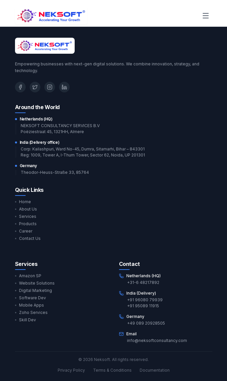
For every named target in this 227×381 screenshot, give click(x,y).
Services (25, 216)
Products (26, 223)
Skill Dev (25, 319)
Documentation (155, 370)
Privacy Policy (71, 370)
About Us (26, 209)
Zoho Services (31, 312)
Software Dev (30, 297)
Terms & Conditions (112, 370)
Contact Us (28, 238)
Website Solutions (35, 283)
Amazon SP (28, 275)
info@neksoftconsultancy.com (157, 340)
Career (23, 231)
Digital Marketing (33, 290)
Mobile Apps (29, 305)
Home (23, 201)
